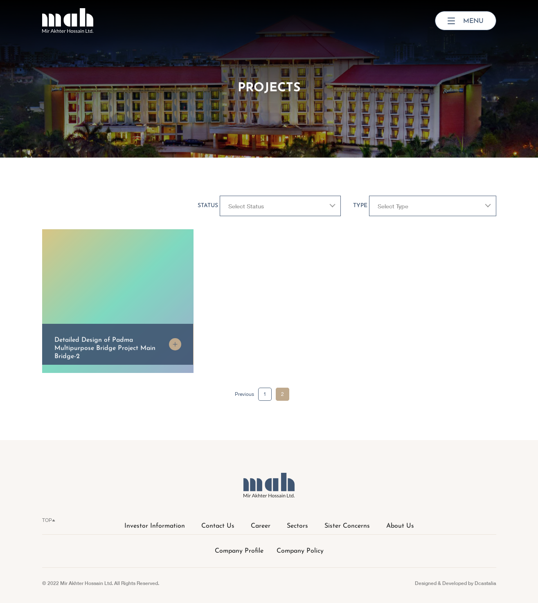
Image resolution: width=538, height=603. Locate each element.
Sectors (297, 526)
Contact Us (217, 526)
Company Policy (300, 551)
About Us (400, 526)
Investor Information (154, 526)
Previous (244, 394)
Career (260, 526)
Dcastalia (485, 583)
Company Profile (239, 551)
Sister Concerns (347, 526)
